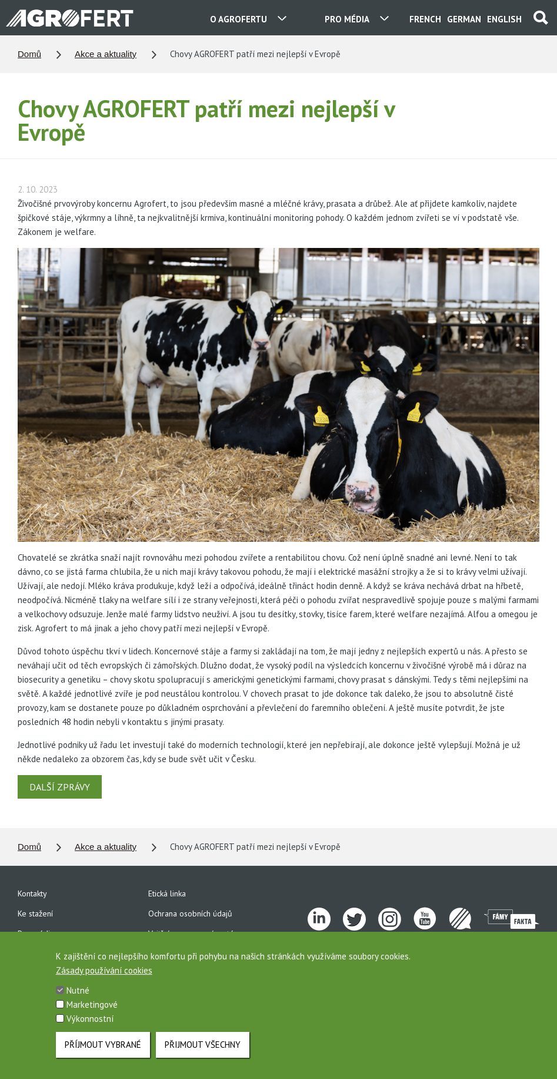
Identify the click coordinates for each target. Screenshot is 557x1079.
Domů (29, 54)
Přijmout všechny (203, 1052)
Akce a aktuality (105, 54)
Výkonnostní (90, 1026)
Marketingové (92, 1012)
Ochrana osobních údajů (190, 913)
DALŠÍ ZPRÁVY (59, 787)
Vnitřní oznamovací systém (194, 933)
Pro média (36, 933)
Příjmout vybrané (103, 1052)
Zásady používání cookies (104, 978)
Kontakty (32, 893)
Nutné (77, 998)
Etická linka (167, 893)
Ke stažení (35, 913)
